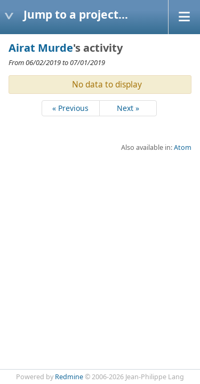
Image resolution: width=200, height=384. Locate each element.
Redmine (69, 376)
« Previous (70, 108)
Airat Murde (41, 48)
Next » (128, 108)
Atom (182, 147)
